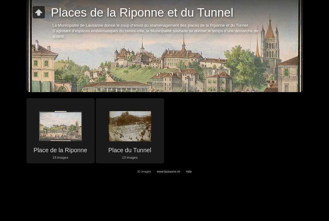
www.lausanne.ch (168, 171)
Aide (189, 171)
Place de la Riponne (60, 150)
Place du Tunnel (129, 150)
